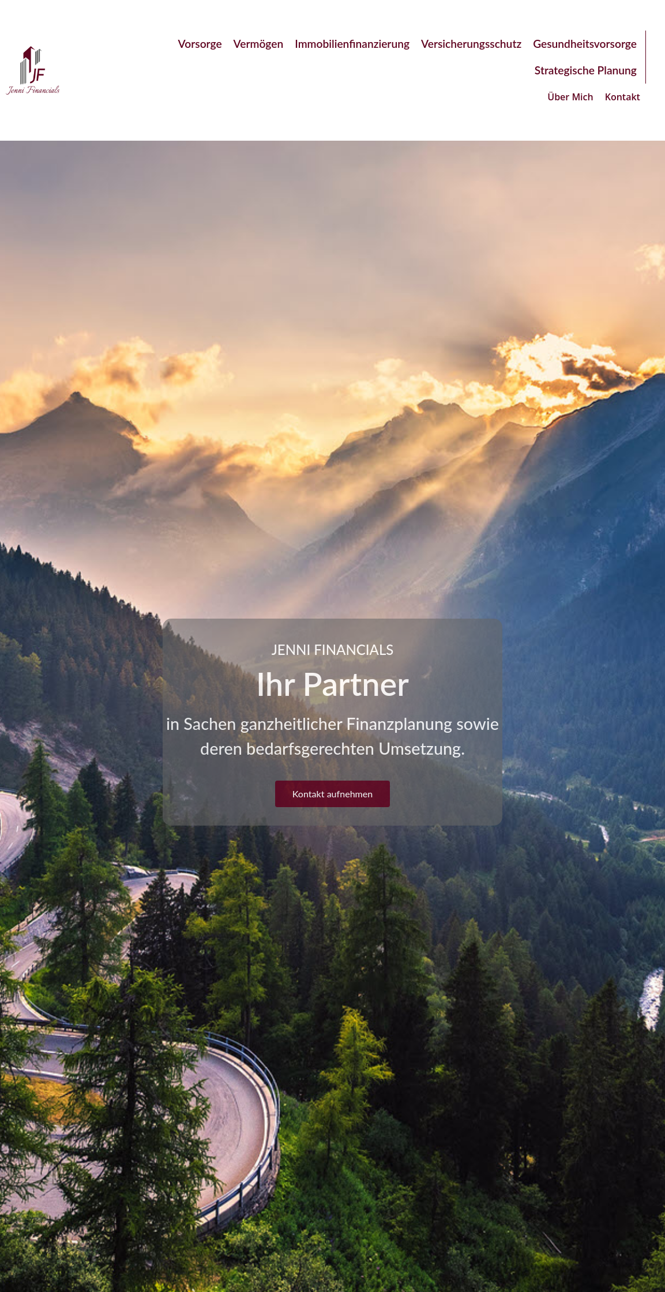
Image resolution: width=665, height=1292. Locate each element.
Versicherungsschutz (471, 43)
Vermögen (259, 43)
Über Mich (570, 97)
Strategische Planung (586, 70)
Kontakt (622, 97)
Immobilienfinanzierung (352, 43)
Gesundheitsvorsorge (585, 43)
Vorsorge (200, 43)
